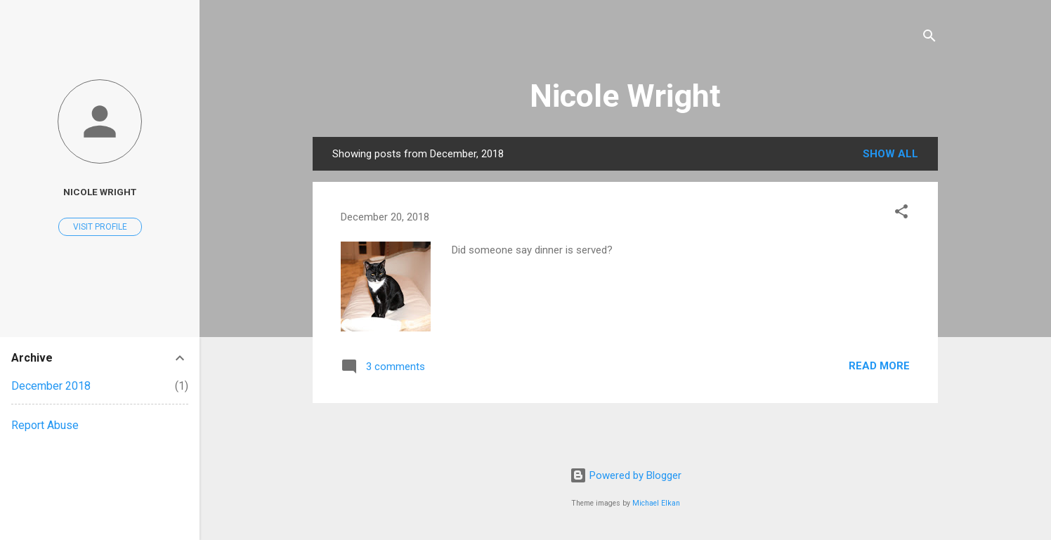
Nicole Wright (625, 95)
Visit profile (100, 227)
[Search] (929, 38)
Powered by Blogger (625, 475)
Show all (890, 153)
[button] (901, 214)
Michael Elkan (656, 503)
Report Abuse (45, 425)
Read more (879, 366)
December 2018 (51, 386)
